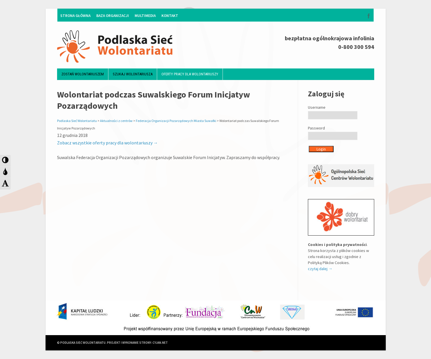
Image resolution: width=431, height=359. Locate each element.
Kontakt (169, 15)
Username (316, 107)
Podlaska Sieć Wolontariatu (77, 121)
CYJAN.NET (160, 343)
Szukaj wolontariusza (133, 74)
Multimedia (145, 15)
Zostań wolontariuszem (82, 74)
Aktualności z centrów (116, 121)
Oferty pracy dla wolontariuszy (189, 74)
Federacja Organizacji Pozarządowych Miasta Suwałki (176, 121)
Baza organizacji (112, 15)
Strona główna (75, 15)
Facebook (368, 16)
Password (316, 128)
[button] (5, 160)
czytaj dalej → (320, 268)
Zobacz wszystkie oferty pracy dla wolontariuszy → (107, 143)
